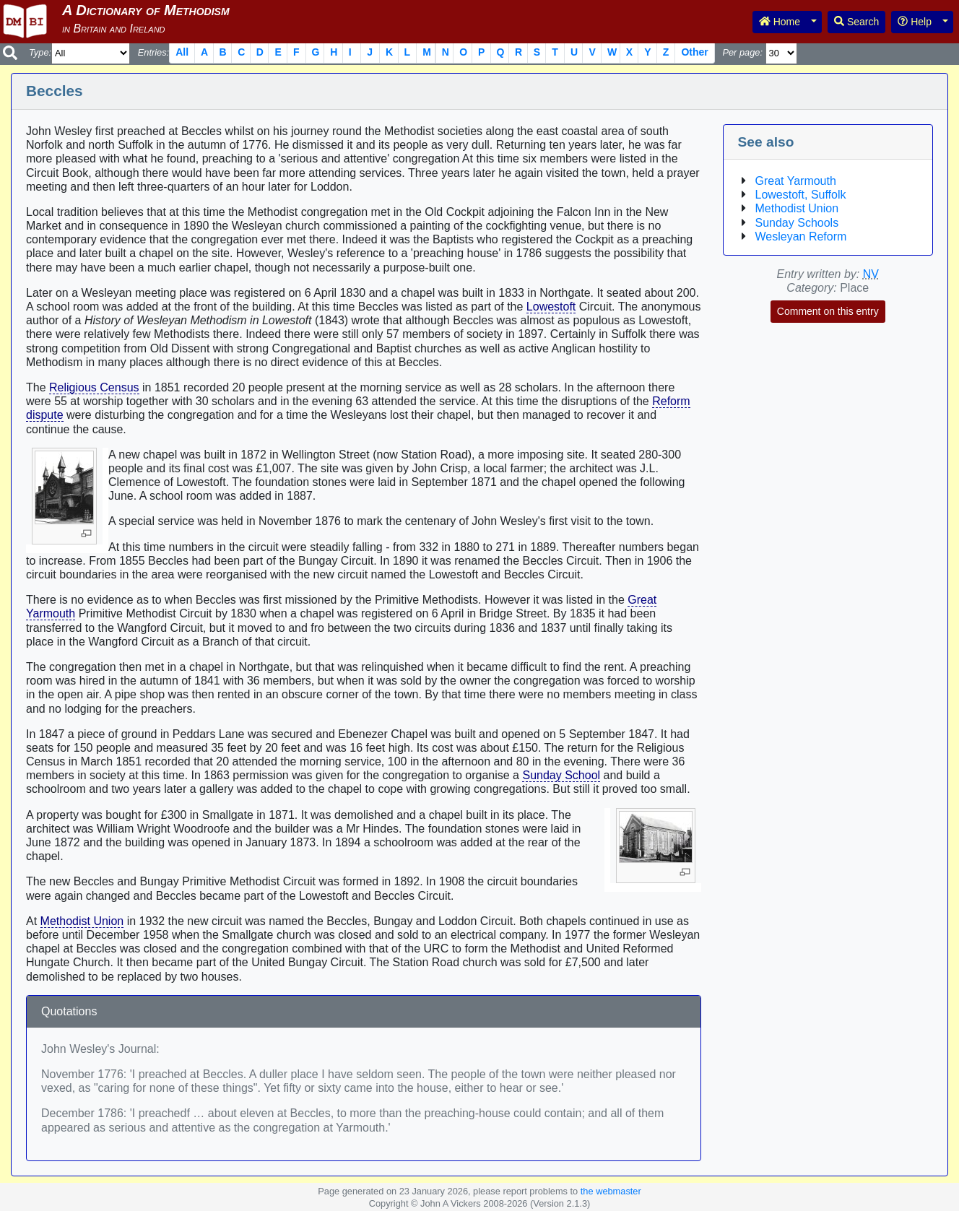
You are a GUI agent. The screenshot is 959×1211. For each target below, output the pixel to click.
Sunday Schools (797, 223)
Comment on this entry (828, 311)
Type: (40, 52)
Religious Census (94, 387)
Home (779, 21)
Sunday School (561, 775)
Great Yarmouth (795, 181)
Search (856, 21)
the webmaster (611, 1191)
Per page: (742, 52)
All (181, 52)
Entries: (153, 52)
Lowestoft (551, 306)
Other (694, 52)
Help (915, 21)
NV (871, 274)
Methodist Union (82, 921)
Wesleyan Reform (801, 236)
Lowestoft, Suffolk (800, 194)
